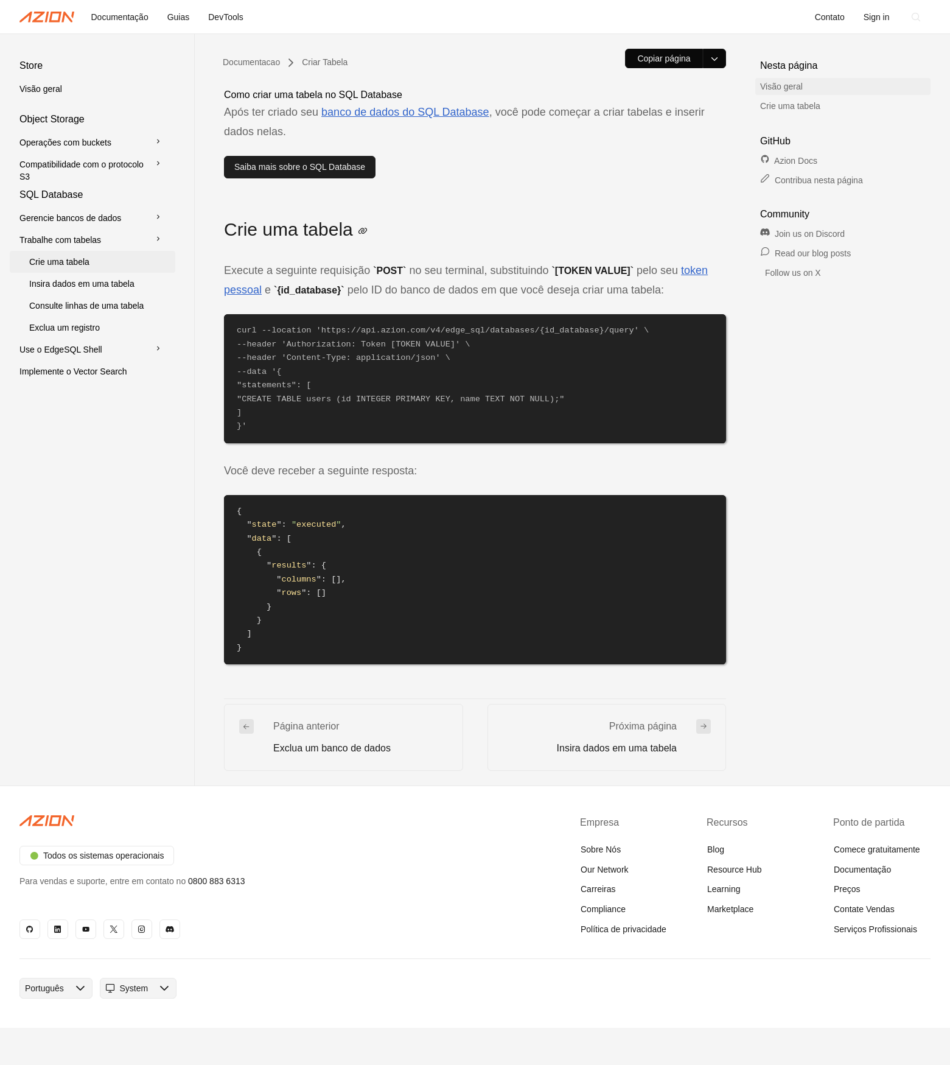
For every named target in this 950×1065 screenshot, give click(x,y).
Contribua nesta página (811, 180)
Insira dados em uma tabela (81, 284)
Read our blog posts (805, 253)
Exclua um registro (64, 327)
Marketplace (730, 909)
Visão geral (40, 89)
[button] (92, 79)
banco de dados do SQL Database (405, 112)
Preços (847, 889)
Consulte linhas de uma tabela (86, 306)
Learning (724, 889)
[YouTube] (85, 929)
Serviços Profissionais (875, 929)
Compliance (603, 909)
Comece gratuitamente (877, 849)
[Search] (916, 17)
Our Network (605, 869)
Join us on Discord (802, 234)
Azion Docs (788, 161)
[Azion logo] (240, 820)
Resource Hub (734, 869)
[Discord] (169, 929)
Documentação (862, 869)
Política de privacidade (623, 929)
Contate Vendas (864, 909)
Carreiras (598, 889)
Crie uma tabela (59, 262)
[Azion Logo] (46, 17)
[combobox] (44, 988)
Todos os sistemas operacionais (97, 855)
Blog (715, 849)
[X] (113, 929)
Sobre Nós (601, 849)
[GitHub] (29, 929)
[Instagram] (141, 929)
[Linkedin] (57, 929)
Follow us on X (792, 273)
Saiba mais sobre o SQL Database (299, 167)
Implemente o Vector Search (73, 371)
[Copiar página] (664, 58)
